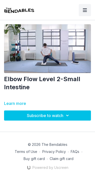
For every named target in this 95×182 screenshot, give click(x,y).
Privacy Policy (54, 151)
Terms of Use (26, 151)
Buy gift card (34, 158)
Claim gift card (61, 158)
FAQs (75, 151)
